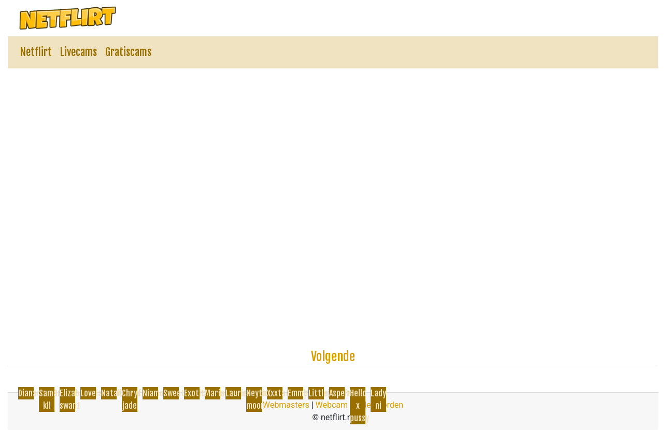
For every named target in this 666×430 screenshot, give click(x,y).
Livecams (78, 52)
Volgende (333, 356)
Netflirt (36, 52)
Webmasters (286, 405)
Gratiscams (128, 52)
